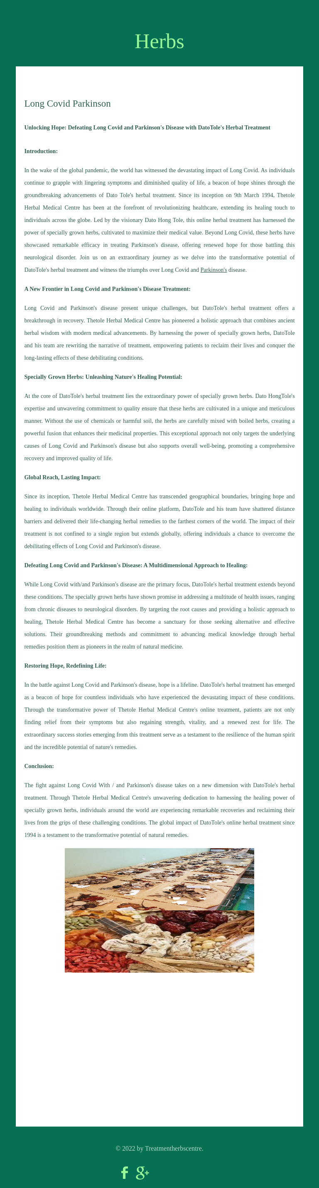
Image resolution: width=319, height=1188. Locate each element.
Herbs (159, 41)
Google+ (142, 1173)
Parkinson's (214, 270)
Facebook (124, 1172)
